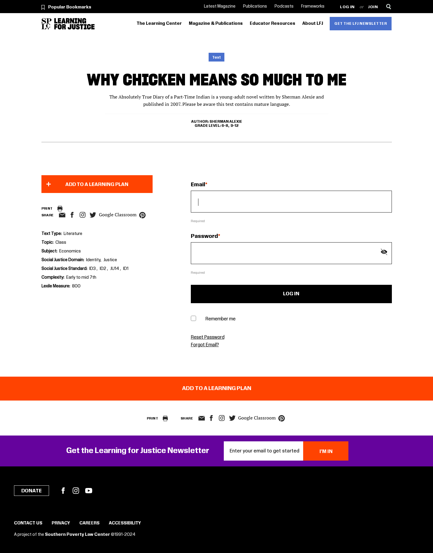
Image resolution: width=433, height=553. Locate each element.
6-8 (224, 125)
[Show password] (384, 252)
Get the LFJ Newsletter (360, 23)
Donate (31, 491)
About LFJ (312, 24)
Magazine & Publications (216, 24)
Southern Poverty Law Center (77, 535)
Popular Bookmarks (69, 7)
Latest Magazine (219, 6)
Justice (110, 260)
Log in (347, 7)
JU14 (115, 269)
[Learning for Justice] (74, 23)
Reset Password (207, 337)
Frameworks (312, 6)
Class (60, 242)
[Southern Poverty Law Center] (46, 23)
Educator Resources (272, 24)
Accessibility (125, 523)
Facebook (63, 490)
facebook (72, 215)
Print (47, 208)
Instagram (82, 215)
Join (373, 7)
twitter (93, 215)
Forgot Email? (205, 345)
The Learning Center (159, 24)
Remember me (220, 319)
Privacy (61, 523)
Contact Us (28, 523)
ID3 (93, 269)
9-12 (235, 125)
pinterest (142, 215)
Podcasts (284, 6)
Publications (255, 6)
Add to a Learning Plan (96, 184)
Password (204, 236)
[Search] (389, 6)
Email (198, 184)
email (62, 215)
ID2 (103, 269)
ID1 (125, 269)
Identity (93, 260)
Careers (89, 523)
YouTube (88, 490)
